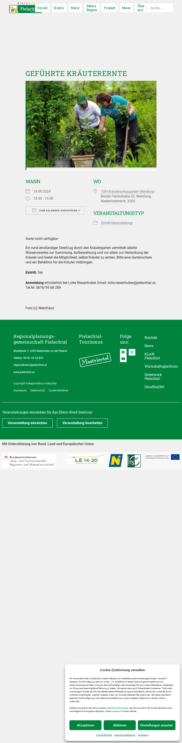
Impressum (116, 711)
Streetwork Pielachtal (153, 376)
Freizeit (109, 7)
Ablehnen (120, 725)
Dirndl (42, 7)
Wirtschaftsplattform (156, 366)
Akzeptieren (85, 725)
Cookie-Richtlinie (104, 735)
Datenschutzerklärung (125, 735)
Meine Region (91, 7)
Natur (75, 7)
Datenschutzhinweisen (117, 708)
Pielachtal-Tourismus (91, 339)
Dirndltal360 (154, 386)
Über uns (141, 7)
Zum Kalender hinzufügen (54, 210)
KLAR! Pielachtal (152, 356)
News (126, 7)
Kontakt (150, 337)
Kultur (59, 7)
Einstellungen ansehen (156, 725)
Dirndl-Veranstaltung (116, 223)
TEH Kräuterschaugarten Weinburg (127, 191)
